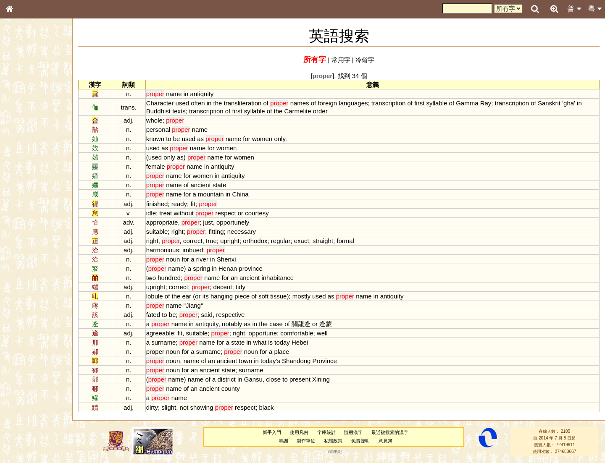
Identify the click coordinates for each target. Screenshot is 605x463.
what (259, 342)
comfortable (296, 333)
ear (186, 296)
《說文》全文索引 (31, 264)
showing (201, 407)
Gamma (467, 103)
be (176, 138)
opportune (263, 333)
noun (173, 259)
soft (263, 296)
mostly (301, 296)
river (202, 259)
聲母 (17, 225)
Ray (486, 103)
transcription (388, 103)
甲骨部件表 (23, 128)
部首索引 (21, 112)
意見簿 (385, 440)
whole (154, 120)
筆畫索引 (21, 120)
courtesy (257, 213)
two (151, 277)
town (245, 360)
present (299, 379)
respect (226, 213)
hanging (221, 296)
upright (229, 240)
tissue (278, 296)
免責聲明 (360, 440)
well (322, 333)
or (240, 213)
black (266, 407)
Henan (227, 268)
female (155, 166)
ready (179, 203)
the (217, 103)
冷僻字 (364, 59)
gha (568, 103)
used (182, 103)
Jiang (193, 305)
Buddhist (158, 111)
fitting (216, 231)
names (299, 103)
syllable (436, 103)
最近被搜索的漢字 (389, 432)
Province (325, 360)
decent (222, 286)
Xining (321, 379)
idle (151, 213)
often (198, 103)
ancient (200, 184)
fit (192, 203)
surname (163, 342)
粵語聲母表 (23, 175)
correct (193, 240)
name (174, 93)
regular (281, 240)
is (270, 342)
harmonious (162, 250)
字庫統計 (326, 432)
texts (179, 111)
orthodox (255, 240)
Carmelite (297, 111)
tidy (240, 286)
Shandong (296, 360)
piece (242, 296)
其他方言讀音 (26, 241)
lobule (154, 296)
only (279, 138)
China (240, 194)
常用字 (340, 59)
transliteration (243, 103)
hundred (169, 277)
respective (230, 314)
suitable (157, 231)
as (200, 138)
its (206, 296)
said (206, 314)
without (183, 213)
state (219, 184)
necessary (241, 231)
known (155, 138)
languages (353, 103)
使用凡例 (299, 432)
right (177, 231)
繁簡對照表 (23, 287)
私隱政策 (333, 440)
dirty (152, 407)
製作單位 (306, 440)
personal (158, 129)
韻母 (29, 225)
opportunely (232, 222)
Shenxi (226, 259)
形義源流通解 (26, 145)
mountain (211, 194)
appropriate (162, 222)
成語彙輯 (21, 280)
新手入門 (272, 432)
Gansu (253, 379)
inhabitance (277, 277)
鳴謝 (283, 440)
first (419, 103)
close (273, 379)
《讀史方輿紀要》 (31, 272)
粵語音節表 (23, 167)
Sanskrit (549, 103)
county (230, 388)
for (246, 138)
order (320, 111)
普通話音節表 (26, 233)
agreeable (160, 333)
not (184, 407)
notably (232, 323)
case (276, 323)
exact (301, 240)
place (281, 351)
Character (160, 103)
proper (155, 351)
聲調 (40, 225)
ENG (37, 92)
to (168, 138)
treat (165, 213)
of (265, 103)
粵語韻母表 (23, 183)
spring (201, 268)
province (251, 268)
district (227, 379)
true (211, 240)
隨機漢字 (353, 432)
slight (168, 407)
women (262, 138)
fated (153, 314)
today (282, 342)
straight (323, 240)
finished (157, 203)
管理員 (335, 452)
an (234, 277)
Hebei (300, 342)
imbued (192, 250)
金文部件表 (23, 137)
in (186, 93)
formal (345, 240)
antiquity (202, 93)
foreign (327, 103)
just (208, 222)
